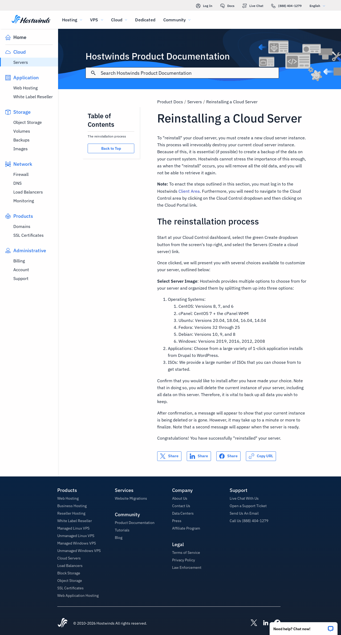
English (319, 5)
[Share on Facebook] (228, 456)
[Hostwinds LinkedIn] (263, 623)
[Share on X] (169, 456)
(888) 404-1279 (286, 6)
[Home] (31, 20)
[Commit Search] (93, 73)
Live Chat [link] (252, 6)
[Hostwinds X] (251, 623)
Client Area (189, 191)
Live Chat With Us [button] (244, 498)
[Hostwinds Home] (62, 623)
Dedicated (145, 19)
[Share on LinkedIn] (199, 456)
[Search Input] (189, 73)
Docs (227, 6)
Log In (204, 6)
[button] (303, 627)
